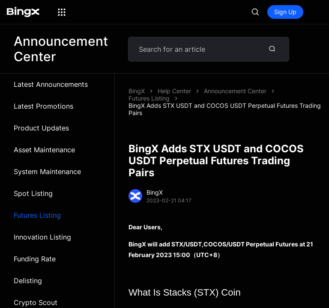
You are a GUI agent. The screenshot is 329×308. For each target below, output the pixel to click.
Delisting (28, 280)
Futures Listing (37, 215)
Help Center (174, 91)
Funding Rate (35, 259)
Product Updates (41, 128)
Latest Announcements (51, 84)
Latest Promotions (43, 106)
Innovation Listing (42, 237)
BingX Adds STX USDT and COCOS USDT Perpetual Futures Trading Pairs (225, 109)
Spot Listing (33, 193)
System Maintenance (47, 171)
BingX (137, 91)
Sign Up (285, 11)
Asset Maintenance (44, 149)
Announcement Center (235, 91)
